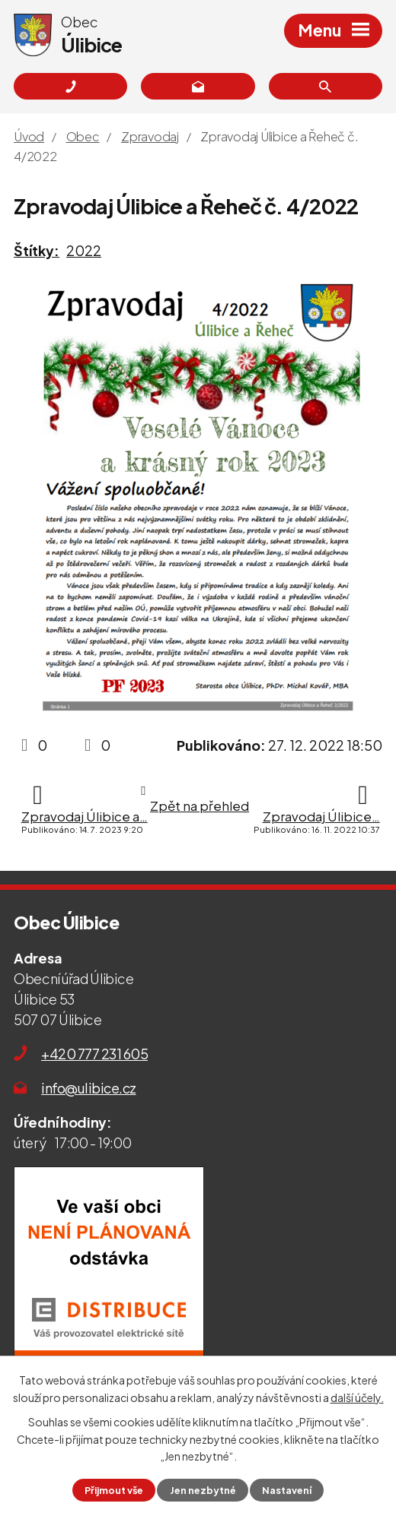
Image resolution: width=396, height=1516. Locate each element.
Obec (83, 136)
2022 (83, 250)
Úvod (29, 136)
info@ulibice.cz (88, 1088)
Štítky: (36, 250)
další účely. (357, 1397)
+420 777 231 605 (94, 1053)
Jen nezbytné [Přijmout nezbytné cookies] (203, 1490)
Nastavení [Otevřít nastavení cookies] (286, 1490)
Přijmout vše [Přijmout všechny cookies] (114, 1490)
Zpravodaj (150, 136)
